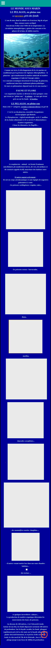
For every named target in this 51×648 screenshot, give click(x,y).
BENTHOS (19, 16)
